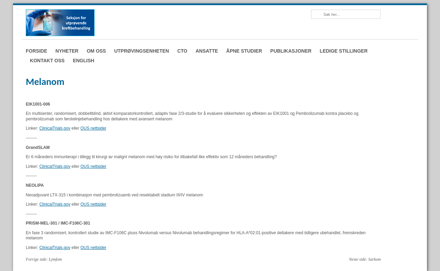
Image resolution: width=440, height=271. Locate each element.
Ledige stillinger (343, 51)
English (83, 60)
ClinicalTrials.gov (54, 128)
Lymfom (55, 259)
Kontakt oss (47, 60)
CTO (182, 51)
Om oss (96, 51)
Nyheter (66, 51)
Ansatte (207, 51)
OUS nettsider (93, 128)
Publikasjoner (290, 51)
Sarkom (374, 259)
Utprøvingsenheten (141, 51)
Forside (36, 51)
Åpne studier (244, 51)
